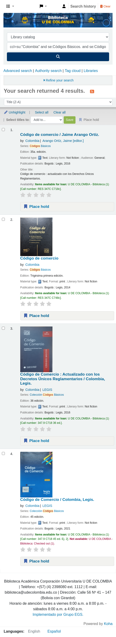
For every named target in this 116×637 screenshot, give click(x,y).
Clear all (59, 112)
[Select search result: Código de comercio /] (3, 129)
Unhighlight (14, 112)
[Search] (58, 56)
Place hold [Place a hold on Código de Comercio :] (36, 440)
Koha (108, 624)
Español (54, 631)
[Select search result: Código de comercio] (3, 219)
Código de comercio (39, 258)
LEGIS (47, 390)
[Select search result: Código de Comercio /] (3, 453)
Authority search (48, 71)
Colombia (32, 141)
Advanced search (17, 71)
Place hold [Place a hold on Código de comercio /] (36, 206)
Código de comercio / (59, 134)
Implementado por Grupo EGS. (58, 614)
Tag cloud (73, 71)
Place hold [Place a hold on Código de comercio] (36, 315)
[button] (10, 6)
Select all (41, 112)
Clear (105, 6)
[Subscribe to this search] (92, 91)
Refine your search (60, 80)
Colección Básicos (47, 394)
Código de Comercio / (57, 499)
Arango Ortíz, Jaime (63, 141)
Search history (83, 6)
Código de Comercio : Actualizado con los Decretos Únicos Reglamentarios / (62, 379)
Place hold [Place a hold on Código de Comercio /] (36, 561)
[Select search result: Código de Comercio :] (3, 328)
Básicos (40, 146)
